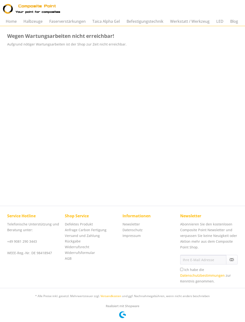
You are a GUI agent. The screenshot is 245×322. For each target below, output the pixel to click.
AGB (68, 258)
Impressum (131, 235)
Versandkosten (110, 296)
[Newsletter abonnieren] (232, 259)
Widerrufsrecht (77, 247)
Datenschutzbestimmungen (202, 275)
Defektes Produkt (79, 224)
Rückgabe (73, 241)
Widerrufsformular (80, 252)
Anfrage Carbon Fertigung (85, 230)
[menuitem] (11, 21)
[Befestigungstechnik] (145, 21)
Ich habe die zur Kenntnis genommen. (205, 275)
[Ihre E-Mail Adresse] (203, 259)
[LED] (220, 21)
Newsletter (131, 224)
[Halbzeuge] (33, 21)
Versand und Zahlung (82, 235)
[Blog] (234, 21)
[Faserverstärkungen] (67, 21)
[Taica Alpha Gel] (106, 21)
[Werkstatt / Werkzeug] (190, 21)
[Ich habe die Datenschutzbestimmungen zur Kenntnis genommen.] (181, 269)
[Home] (11, 21)
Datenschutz (132, 230)
